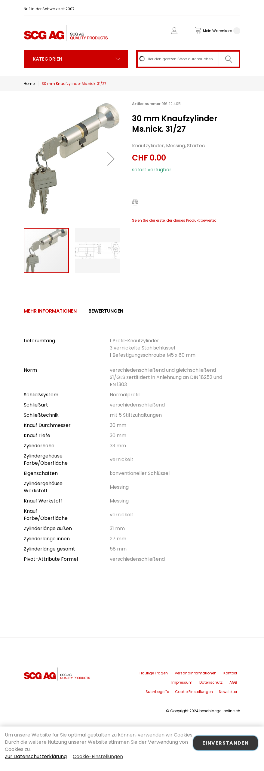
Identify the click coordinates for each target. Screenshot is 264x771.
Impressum (181, 682)
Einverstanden (225, 743)
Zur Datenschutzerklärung (36, 756)
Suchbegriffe (157, 691)
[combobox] (188, 59)
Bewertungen (105, 311)
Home (29, 83)
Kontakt (230, 673)
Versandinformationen (195, 673)
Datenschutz (211, 682)
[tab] (50, 311)
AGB (233, 682)
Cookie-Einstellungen (98, 756)
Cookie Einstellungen (194, 691)
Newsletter (228, 691)
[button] (111, 158)
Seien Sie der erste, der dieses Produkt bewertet (174, 220)
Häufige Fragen (154, 673)
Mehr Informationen (50, 311)
